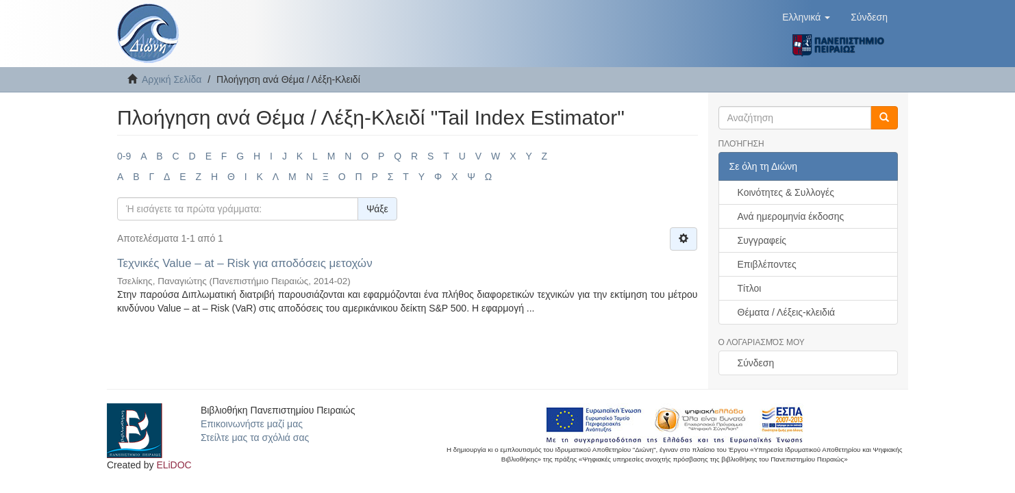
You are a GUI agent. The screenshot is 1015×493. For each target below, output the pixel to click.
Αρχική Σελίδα (171, 79)
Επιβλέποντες (767, 264)
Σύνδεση (756, 362)
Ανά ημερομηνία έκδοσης (791, 216)
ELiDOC (173, 464)
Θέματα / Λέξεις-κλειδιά (787, 312)
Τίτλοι (750, 288)
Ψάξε (377, 208)
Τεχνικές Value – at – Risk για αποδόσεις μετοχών (245, 263)
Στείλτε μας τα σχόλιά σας (255, 437)
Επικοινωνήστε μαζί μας (252, 423)
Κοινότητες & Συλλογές (786, 192)
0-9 (124, 156)
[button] (806, 17)
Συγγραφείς (762, 240)
